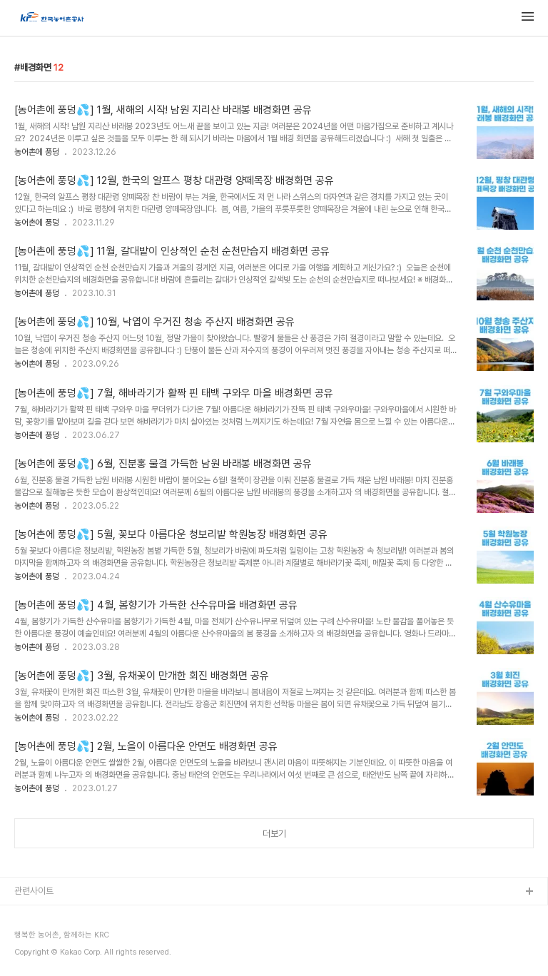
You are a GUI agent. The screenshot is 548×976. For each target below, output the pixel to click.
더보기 (274, 833)
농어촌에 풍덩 (36, 152)
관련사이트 (34, 890)
